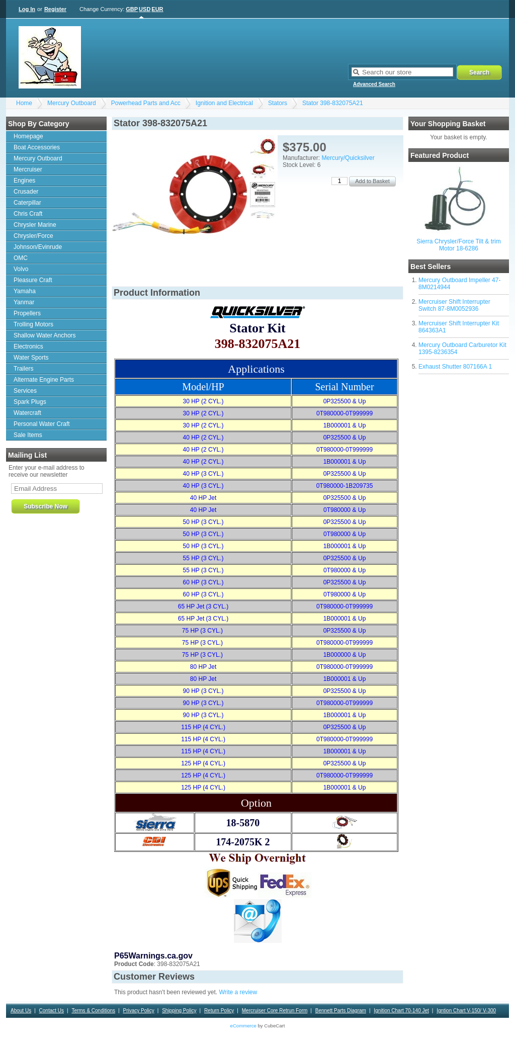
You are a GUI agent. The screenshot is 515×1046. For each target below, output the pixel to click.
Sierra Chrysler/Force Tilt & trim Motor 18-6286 (458, 245)
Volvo (21, 269)
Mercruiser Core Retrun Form (275, 1010)
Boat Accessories (37, 147)
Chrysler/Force (33, 235)
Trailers (24, 368)
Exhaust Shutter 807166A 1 (455, 366)
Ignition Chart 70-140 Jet (401, 1010)
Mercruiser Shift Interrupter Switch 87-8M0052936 (454, 305)
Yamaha (25, 291)
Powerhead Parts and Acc (146, 103)
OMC (21, 258)
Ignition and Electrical (224, 103)
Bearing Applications (37, 1038)
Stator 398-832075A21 (332, 103)
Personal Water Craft (42, 423)
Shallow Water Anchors (45, 335)
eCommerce (243, 1025)
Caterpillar (27, 202)
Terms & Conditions (93, 1010)
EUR (157, 9)
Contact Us (51, 1010)
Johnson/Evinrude (38, 246)
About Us (21, 1010)
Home (24, 103)
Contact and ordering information (123, 1024)
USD (144, 9)
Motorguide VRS (484, 1024)
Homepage (28, 136)
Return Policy (219, 1010)
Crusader (26, 191)
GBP (132, 9)
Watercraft (27, 412)
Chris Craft (28, 213)
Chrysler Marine (35, 224)
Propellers (27, 313)
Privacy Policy (138, 1010)
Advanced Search (374, 84)
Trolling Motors (33, 324)
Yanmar (24, 302)
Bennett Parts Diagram (340, 1010)
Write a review (238, 992)
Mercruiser (28, 169)
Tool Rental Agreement (308, 1024)
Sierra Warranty (185, 1024)
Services (25, 390)
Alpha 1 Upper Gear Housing (46, 1024)
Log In (27, 9)
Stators (277, 103)
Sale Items (28, 435)
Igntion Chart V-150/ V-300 (466, 1010)
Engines (24, 180)
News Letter (223, 1024)
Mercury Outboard (71, 103)
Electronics (28, 346)
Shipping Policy (179, 1010)
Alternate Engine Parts (44, 379)
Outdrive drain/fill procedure (373, 1024)
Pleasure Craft (33, 280)
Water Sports (31, 357)
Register (55, 9)
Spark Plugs (30, 401)
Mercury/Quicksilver (347, 157)
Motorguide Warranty (434, 1024)
